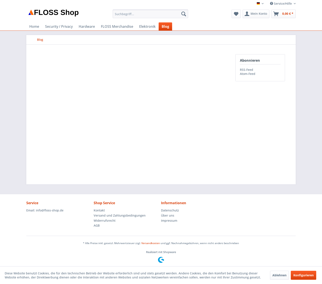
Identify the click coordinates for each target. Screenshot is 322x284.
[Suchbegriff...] (150, 14)
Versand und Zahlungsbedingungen (120, 215)
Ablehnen (279, 275)
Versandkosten (150, 243)
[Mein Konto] (256, 14)
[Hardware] (87, 26)
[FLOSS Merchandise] (117, 26)
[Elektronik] (147, 26)
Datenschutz (170, 210)
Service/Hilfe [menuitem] (281, 3)
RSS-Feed (246, 70)
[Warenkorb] (283, 14)
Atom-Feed (247, 74)
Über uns (167, 215)
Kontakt (99, 210)
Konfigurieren (303, 275)
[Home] (34, 26)
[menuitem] (150, 14)
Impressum (169, 220)
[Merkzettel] (236, 14)
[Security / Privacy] (59, 26)
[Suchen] (183, 14)
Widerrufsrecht (104, 220)
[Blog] (165, 26)
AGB (97, 225)
